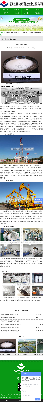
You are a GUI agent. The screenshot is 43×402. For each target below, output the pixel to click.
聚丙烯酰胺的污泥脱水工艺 (8, 317)
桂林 (1, 397)
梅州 (7, 397)
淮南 (19, 397)
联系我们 (37, 13)
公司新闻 (37, 10)
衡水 (16, 397)
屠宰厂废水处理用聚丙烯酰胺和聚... (11, 324)
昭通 (13, 397)
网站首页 (5, 10)
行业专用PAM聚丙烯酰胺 (35, 32)
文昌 (11, 395)
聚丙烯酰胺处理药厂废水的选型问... (11, 327)
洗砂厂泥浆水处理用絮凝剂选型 (9, 314)
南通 (10, 397)
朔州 (17, 395)
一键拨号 (7, 400)
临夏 (8, 395)
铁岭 (14, 395)
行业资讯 (5, 13)
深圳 (20, 395)
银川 (4, 397)
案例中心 (27, 13)
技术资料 (16, 13)
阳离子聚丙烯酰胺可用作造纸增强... (11, 321)
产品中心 (27, 10)
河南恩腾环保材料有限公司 (13, 32)
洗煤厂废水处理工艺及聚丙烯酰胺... (11, 331)
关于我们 (16, 10)
